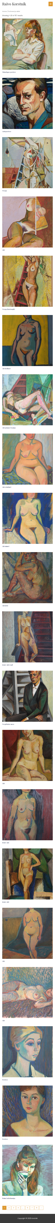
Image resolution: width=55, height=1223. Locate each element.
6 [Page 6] (27, 1208)
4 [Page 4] (18, 1208)
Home (4, 11)
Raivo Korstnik (14, 3)
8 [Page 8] (36, 1208)
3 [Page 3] (13, 1208)
